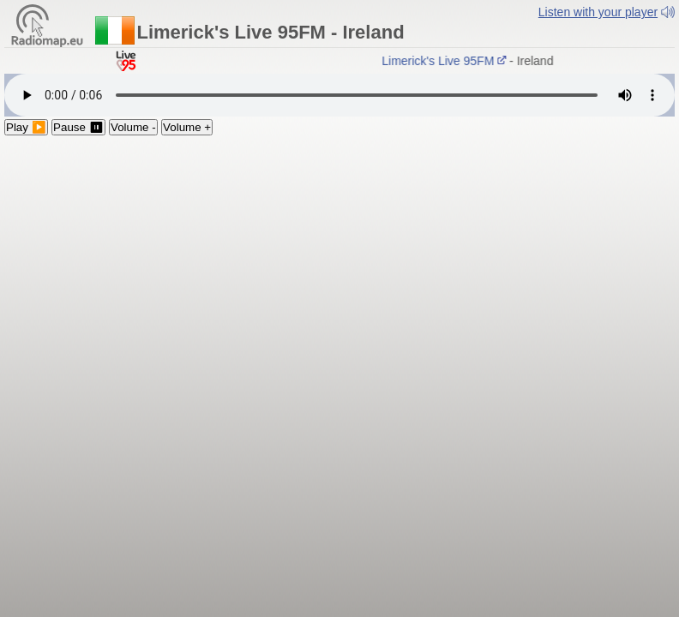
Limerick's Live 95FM (447, 61)
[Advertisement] (339, 264)
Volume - (133, 127)
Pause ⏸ (78, 127)
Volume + (187, 127)
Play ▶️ (26, 127)
